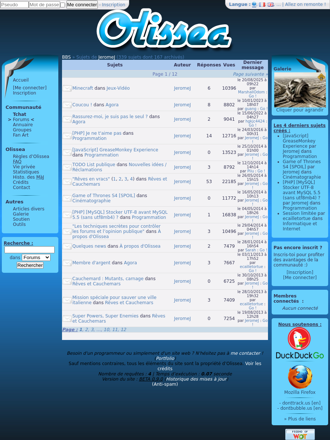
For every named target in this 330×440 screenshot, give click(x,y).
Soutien (21, 219)
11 (114, 329)
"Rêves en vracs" (91, 179)
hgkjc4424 (255, 121)
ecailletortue (251, 267)
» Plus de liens (300, 419)
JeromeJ (106, 57)
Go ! (253, 96)
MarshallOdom (251, 92)
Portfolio (165, 358)
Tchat (19, 114)
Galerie (21, 214)
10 (106, 329)
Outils (19, 224)
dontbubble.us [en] (301, 408)
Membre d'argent (91, 262)
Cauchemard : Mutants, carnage (108, 278)
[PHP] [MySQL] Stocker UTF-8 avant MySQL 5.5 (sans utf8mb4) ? (301, 190)
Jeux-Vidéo (118, 88)
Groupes (22, 130)
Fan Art (20, 135)
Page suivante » (250, 74)
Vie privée (24, 166)
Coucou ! (82, 104)
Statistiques (26, 172)
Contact (21, 187)
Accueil (21, 80)
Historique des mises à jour (196, 379)
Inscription (114, 4)
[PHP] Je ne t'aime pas (96, 133)
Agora (112, 104)
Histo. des (28, 177)
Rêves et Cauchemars (96, 283)
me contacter (245, 353)
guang (251, 109)
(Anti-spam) (165, 384)
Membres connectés (287, 298)
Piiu (250, 171)
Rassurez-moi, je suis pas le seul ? (110, 116)
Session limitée (299, 213)
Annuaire (23, 124)
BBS (66, 57)
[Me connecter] (30, 87)
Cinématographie (91, 200)
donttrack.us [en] (301, 403)
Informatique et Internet (300, 226)
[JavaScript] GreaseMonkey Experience (115, 149)
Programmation (89, 138)
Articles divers (28, 209)
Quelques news (89, 246)
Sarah (250, 250)
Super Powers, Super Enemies (105, 316)
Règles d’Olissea (31, 156)
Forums (21, 119)
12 (123, 329)
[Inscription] (299, 272)
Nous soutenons (298, 324)
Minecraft (82, 88)
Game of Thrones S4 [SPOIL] (103, 195)
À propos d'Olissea (140, 246)
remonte (313, 4)
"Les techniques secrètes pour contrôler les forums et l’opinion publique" (116, 229)
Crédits (20, 182)
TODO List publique (93, 164)
